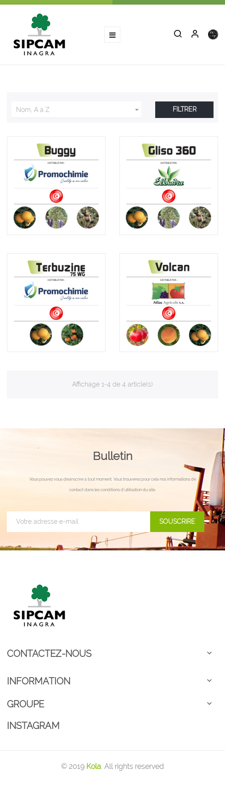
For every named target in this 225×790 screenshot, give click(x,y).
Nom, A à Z (78, 109)
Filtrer (185, 109)
